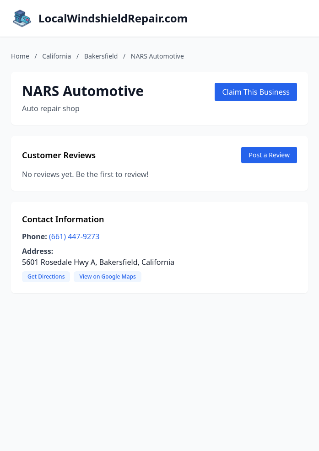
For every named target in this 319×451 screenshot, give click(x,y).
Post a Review (269, 154)
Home (20, 56)
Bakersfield (101, 56)
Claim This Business (256, 92)
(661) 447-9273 (74, 236)
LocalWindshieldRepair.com (113, 18)
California (56, 56)
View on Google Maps (107, 276)
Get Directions (46, 276)
